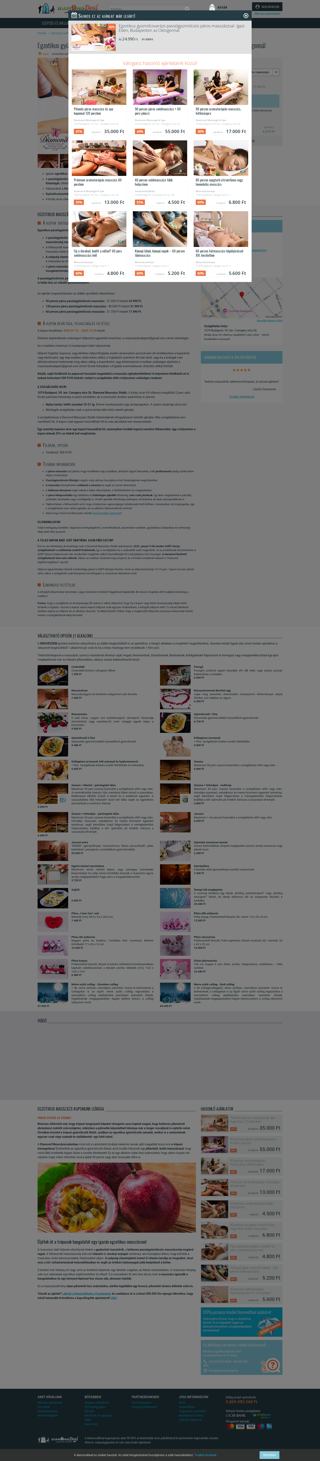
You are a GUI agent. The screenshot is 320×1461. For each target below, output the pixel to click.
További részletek (205, 1455)
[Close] (246, 16)
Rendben (269, 1455)
